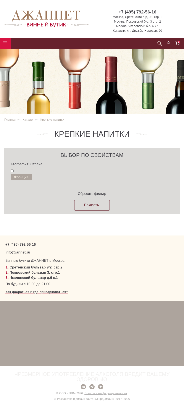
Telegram (92, 386)
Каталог (28, 119)
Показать (91, 205)
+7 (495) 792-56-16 (138, 12)
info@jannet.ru (17, 252)
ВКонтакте (83, 386)
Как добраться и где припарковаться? (36, 292)
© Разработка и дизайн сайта (73, 398)
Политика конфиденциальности (105, 393)
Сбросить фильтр (92, 194)
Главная (10, 119)
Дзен (100, 386)
